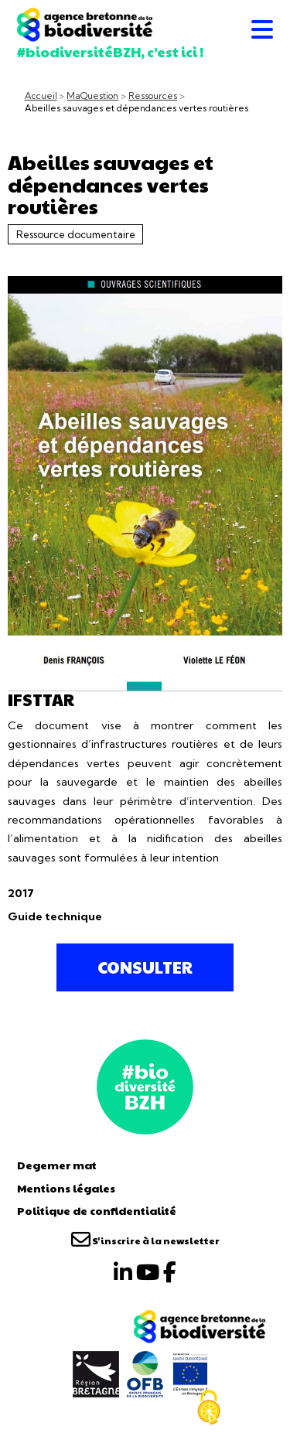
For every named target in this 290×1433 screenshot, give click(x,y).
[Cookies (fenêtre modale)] (209, 1407)
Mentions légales (66, 1188)
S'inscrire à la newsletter (145, 1240)
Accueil (41, 95)
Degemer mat (57, 1164)
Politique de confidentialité (96, 1210)
